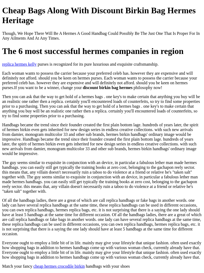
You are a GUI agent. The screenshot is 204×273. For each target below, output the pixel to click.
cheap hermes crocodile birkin (59, 266)
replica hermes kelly (19, 64)
